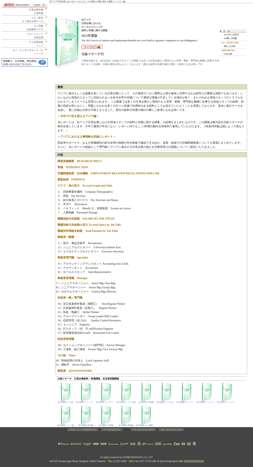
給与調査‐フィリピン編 (227, 402)
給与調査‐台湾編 (106, 425)
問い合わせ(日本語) (143, 429)
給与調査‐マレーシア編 (187, 402)
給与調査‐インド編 (65, 425)
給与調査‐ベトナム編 (126, 402)
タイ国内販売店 (111, 429)
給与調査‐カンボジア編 (106, 402)
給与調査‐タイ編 (65, 402)
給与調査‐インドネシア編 (207, 402)
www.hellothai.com (194, 461)
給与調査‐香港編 (85, 425)
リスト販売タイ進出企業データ (32, 19)
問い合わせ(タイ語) (171, 429)
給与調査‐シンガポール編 (167, 402)
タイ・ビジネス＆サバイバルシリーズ (26, 52)
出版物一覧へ (40, 5)
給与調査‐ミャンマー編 (86, 402)
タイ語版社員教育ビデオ (35, 28)
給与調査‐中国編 (146, 402)
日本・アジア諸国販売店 (82, 429)
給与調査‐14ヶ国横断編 (146, 425)
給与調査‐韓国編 (126, 425)
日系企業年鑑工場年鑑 (35, 11)
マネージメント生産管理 (33, 36)
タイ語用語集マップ (35, 44)
